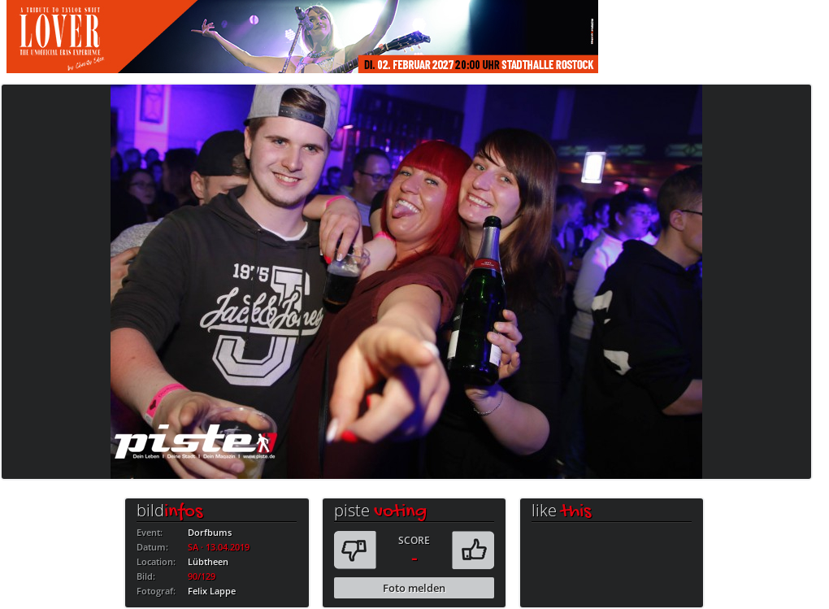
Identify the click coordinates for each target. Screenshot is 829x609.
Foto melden (414, 588)
